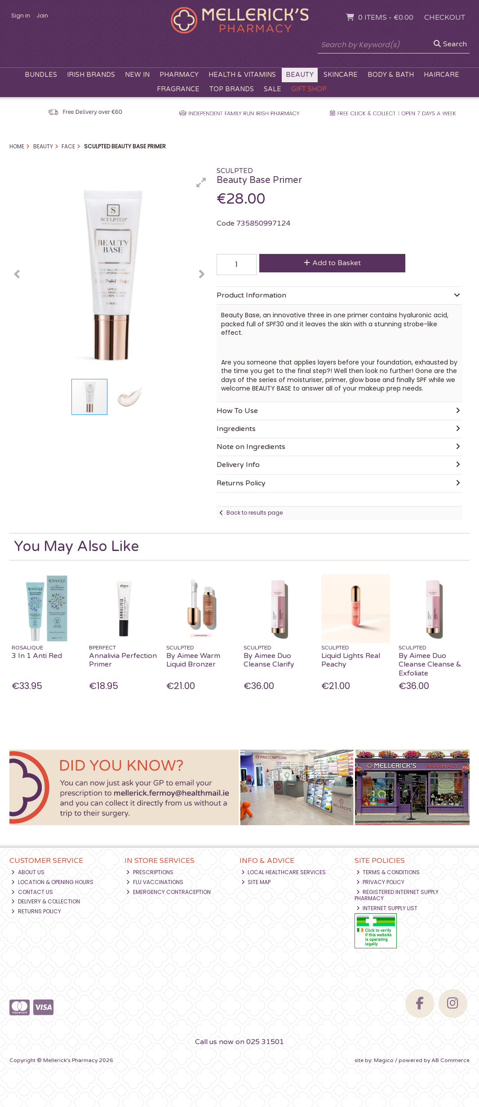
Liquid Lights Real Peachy (350, 660)
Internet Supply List (387, 908)
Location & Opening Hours (52, 882)
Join (42, 15)
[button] (201, 182)
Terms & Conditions (388, 872)
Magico (384, 1060)
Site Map (256, 882)
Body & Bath (391, 75)
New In (137, 75)
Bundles (41, 75)
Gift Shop (309, 89)
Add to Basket (332, 262)
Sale (272, 89)
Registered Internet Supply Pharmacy (397, 895)
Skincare (341, 75)
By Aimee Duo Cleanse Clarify (269, 660)
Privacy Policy (380, 882)
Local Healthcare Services (283, 872)
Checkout (444, 17)
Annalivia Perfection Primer (123, 660)
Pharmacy (179, 75)
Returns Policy (36, 911)
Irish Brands (91, 75)
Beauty (300, 75)
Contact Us (32, 892)
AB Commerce (450, 1060)
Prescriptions (149, 872)
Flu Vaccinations (154, 882)
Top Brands (231, 89)
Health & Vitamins (242, 75)
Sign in (20, 15)
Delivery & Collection (45, 901)
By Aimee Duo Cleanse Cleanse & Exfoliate (430, 664)
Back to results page (254, 512)
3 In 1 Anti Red (37, 655)
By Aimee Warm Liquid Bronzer (193, 660)
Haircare (441, 75)
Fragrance (178, 89)
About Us (27, 872)
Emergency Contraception (168, 892)
